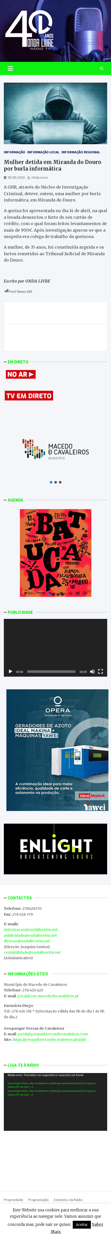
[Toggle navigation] (10, 68)
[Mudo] (92, 671)
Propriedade (13, 1199)
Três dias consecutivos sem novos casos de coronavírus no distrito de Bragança (50, 313)
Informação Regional (80, 152)
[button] (51, 482)
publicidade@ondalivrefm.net (30, 935)
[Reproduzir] (10, 671)
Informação (14, 152)
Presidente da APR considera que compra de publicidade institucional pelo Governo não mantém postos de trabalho (59, 337)
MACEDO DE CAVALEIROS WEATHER (55, 1160)
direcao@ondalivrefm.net (27, 941)
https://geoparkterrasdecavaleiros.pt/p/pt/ (50, 1039)
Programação (38, 1199)
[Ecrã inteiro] (100, 671)
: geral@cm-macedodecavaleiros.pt (47, 996)
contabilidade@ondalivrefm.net (32, 952)
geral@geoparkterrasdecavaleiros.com (53, 1034)
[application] (55, 648)
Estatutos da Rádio (68, 1199)
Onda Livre (39, 177)
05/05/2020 (16, 177)
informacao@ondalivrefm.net (30, 929)
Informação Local (43, 152)
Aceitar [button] (82, 1225)
